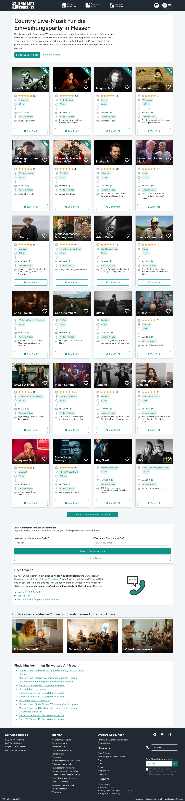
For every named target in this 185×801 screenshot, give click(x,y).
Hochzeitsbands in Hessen (32, 689)
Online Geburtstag (59, 781)
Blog (100, 760)
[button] (167, 5)
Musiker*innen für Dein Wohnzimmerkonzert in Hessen (48, 678)
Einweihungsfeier (59, 788)
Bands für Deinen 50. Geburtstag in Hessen (41, 693)
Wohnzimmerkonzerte (61, 739)
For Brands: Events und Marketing (113, 739)
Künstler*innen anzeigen (93, 551)
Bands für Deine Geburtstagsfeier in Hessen (42, 685)
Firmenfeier (56, 757)
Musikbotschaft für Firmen (63, 767)
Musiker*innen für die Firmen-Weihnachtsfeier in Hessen (48, 704)
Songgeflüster (104, 743)
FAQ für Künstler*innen (16, 739)
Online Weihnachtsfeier (61, 764)
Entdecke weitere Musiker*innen (92, 514)
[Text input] (159, 763)
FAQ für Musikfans (13, 743)
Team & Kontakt (105, 753)
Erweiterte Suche (93, 558)
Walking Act (56, 792)
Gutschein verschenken (15, 750)
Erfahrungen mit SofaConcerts (111, 756)
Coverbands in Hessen (30, 711)
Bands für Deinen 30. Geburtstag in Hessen (41, 715)
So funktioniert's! (52, 54)
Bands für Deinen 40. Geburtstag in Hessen (41, 719)
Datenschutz (151, 799)
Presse (101, 767)
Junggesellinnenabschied (62, 785)
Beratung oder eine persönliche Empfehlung (37, 579)
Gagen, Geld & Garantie (15, 746)
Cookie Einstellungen (174, 799)
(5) (149, 108)
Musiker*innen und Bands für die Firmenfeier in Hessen (48, 708)
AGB (160, 799)
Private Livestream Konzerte (64, 778)
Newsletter (103, 774)
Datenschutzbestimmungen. (161, 774)
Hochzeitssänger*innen (61, 750)
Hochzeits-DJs (57, 753)
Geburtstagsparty (59, 743)
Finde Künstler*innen (27, 54)
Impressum (138, 799)
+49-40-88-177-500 (29, 592)
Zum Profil (32, 131)
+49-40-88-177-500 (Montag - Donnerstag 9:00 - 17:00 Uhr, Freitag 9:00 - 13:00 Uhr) (116, 790)
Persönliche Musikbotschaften (64, 771)
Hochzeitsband (58, 746)
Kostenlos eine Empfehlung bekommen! (38, 599)
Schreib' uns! (24, 595)
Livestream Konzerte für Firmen (65, 774)
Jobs (100, 763)
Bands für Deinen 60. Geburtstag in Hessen (41, 696)
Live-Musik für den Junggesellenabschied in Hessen (46, 681)
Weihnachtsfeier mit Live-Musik (65, 760)
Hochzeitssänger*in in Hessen (34, 700)
